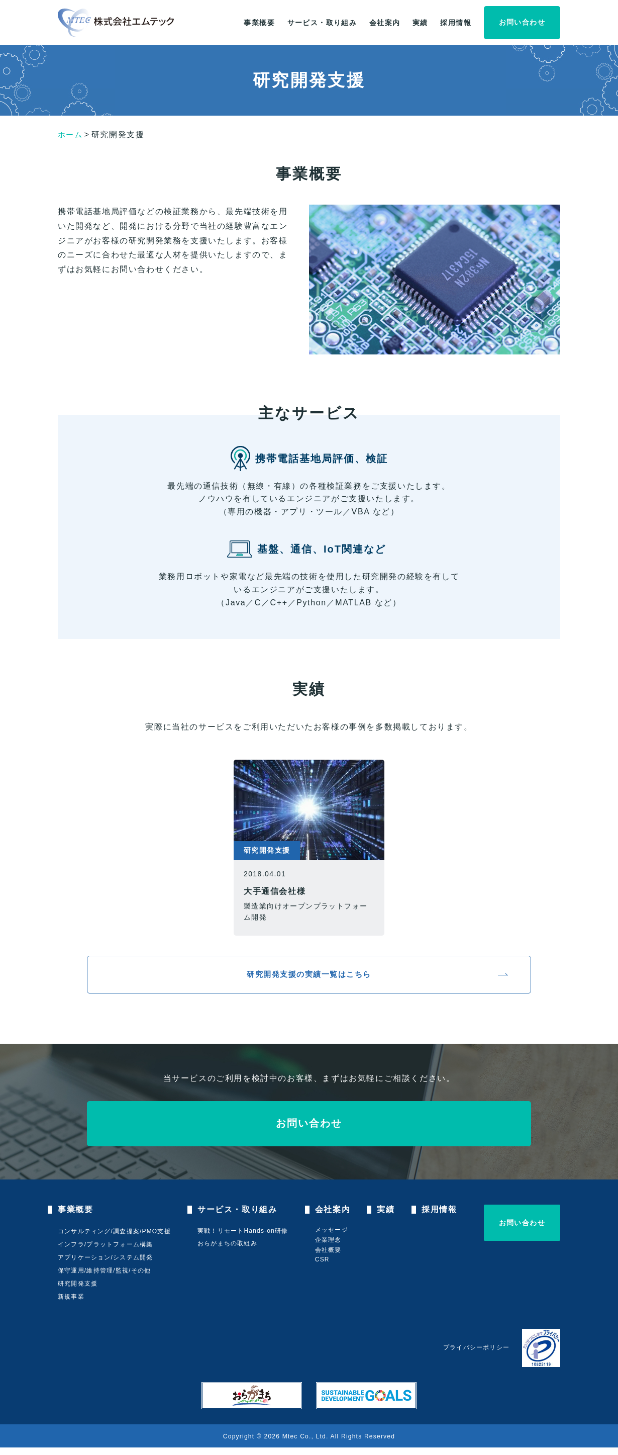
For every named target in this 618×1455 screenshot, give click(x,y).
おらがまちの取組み (229, 1250)
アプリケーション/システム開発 (105, 1265)
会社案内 (384, 23)
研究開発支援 (77, 1291)
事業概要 (259, 23)
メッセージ (334, 1237)
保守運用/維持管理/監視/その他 (104, 1278)
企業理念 (331, 1247)
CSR (325, 1266)
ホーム (71, 134)
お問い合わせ (522, 22)
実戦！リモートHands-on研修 (244, 1238)
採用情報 (455, 23)
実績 (420, 23)
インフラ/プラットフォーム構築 (105, 1252)
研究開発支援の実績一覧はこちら (309, 978)
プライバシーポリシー (476, 1354)
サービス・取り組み (322, 23)
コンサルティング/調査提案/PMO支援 (114, 1239)
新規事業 (71, 1304)
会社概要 (331, 1257)
